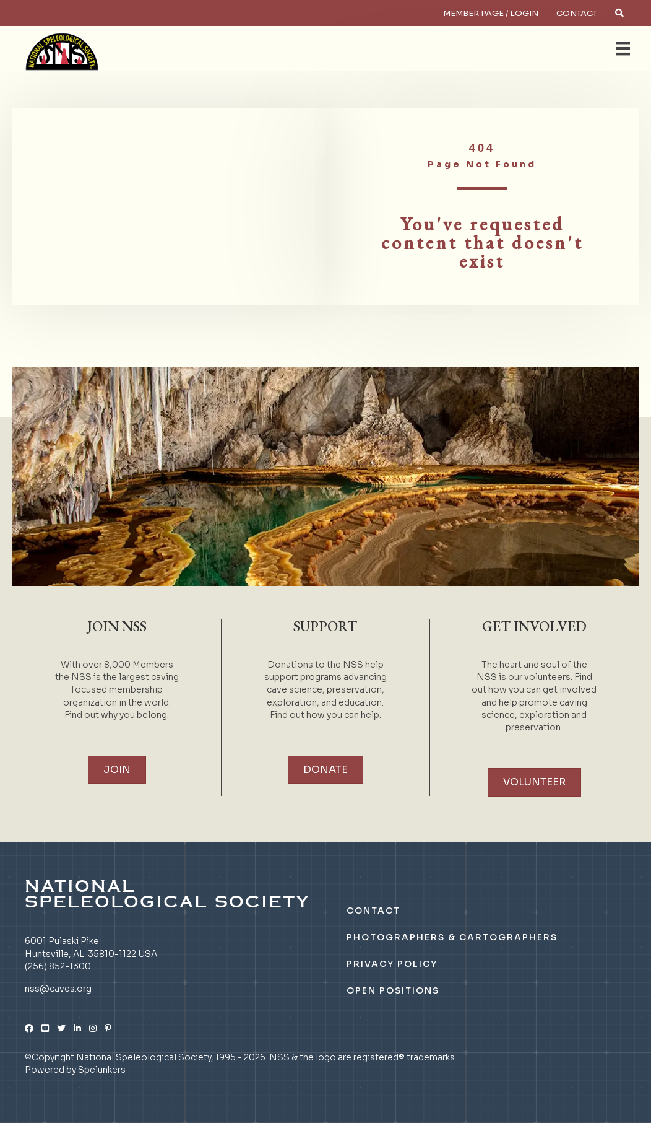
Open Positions (393, 990)
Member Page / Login (490, 13)
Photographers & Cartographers (452, 937)
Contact (576, 13)
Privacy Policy (392, 963)
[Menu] (623, 48)
